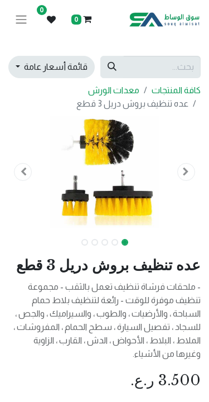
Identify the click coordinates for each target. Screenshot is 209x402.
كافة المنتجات (176, 90)
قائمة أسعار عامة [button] (55, 66)
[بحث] (112, 67)
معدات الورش (113, 90)
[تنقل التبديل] (21, 20)
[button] (186, 172)
